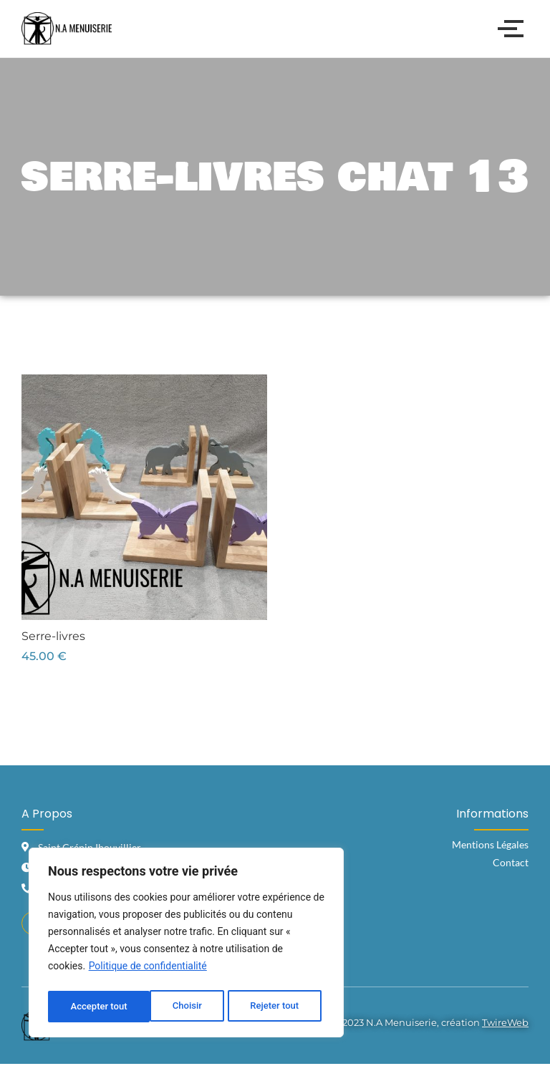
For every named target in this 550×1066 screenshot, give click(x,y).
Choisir (84, 1006)
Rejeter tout (171, 1006)
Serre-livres (53, 636)
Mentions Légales (490, 844)
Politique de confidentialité (148, 971)
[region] (186, 945)
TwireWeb (505, 1024)
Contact (511, 862)
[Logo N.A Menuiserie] (66, 28)
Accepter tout (273, 1006)
